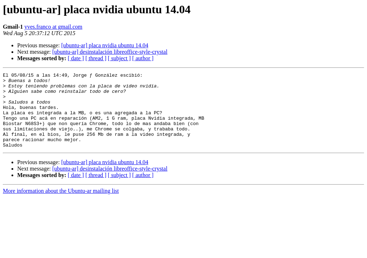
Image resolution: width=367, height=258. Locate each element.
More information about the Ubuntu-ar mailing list (61, 206)
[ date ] (76, 58)
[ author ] (143, 58)
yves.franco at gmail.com (53, 27)
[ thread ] (95, 58)
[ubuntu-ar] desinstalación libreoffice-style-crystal (109, 52)
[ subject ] (119, 58)
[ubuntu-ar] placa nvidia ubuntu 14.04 (104, 45)
